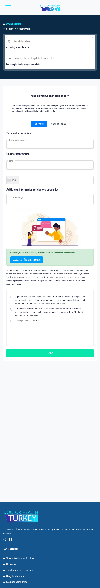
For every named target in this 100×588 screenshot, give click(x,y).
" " (27, 320)
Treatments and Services (19, 570)
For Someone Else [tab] (57, 123)
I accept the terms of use (27, 320)
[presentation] (37, 332)
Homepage (8, 28)
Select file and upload (27, 259)
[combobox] (13, 180)
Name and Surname (17, 140)
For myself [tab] (39, 123)
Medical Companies (16, 581)
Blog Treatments (15, 576)
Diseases (11, 564)
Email (11, 161)
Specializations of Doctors (20, 558)
